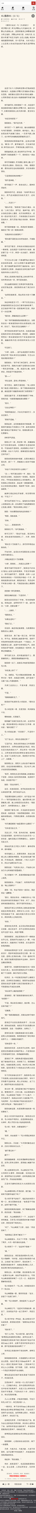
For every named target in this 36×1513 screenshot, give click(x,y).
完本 (23, 8)
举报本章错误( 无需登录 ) (18, 1476)
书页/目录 (18, 1484)
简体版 (16, 1510)
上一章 (6, 1484)
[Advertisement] (18, 67)
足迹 (33, 8)
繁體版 (20, 1510)
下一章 (30, 1484)
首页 (2, 8)
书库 (12, 8)
